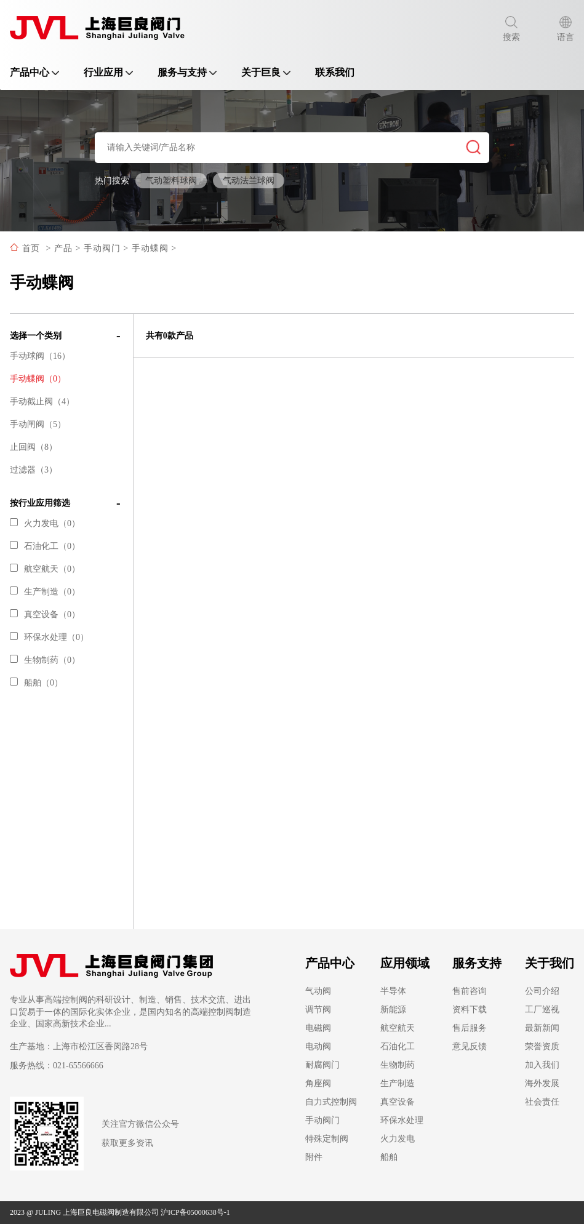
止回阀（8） (33, 447)
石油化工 (397, 1046)
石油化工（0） (45, 546)
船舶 (389, 1157)
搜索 (511, 29)
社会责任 (542, 1101)
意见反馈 (469, 1046)
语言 (565, 29)
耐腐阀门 (322, 1065)
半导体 (393, 991)
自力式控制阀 (331, 1101)
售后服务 (469, 1028)
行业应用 (108, 72)
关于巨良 (265, 72)
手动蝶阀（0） (38, 378)
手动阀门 (102, 248)
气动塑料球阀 (171, 180)
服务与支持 (187, 72)
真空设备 (397, 1101)
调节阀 (318, 1009)
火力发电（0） (45, 523)
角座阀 (318, 1083)
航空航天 (397, 1028)
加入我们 (542, 1065)
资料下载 (469, 1009)
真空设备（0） (45, 614)
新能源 (393, 1009)
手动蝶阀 (150, 248)
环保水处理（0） (49, 637)
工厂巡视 (542, 1009)
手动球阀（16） (40, 356)
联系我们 (334, 72)
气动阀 (318, 991)
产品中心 (34, 72)
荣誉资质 (542, 1046)
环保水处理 (401, 1120)
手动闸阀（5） (38, 424)
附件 (313, 1157)
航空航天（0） (45, 569)
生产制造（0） (45, 591)
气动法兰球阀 (248, 180)
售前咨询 (469, 991)
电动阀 (318, 1046)
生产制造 (397, 1083)
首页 (30, 248)
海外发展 (542, 1083)
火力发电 (397, 1138)
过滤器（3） (33, 469)
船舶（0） (36, 682)
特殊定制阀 (326, 1138)
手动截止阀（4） (42, 401)
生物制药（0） (45, 660)
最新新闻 (542, 1028)
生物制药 (397, 1065)
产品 (63, 248)
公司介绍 (542, 991)
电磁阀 (318, 1028)
